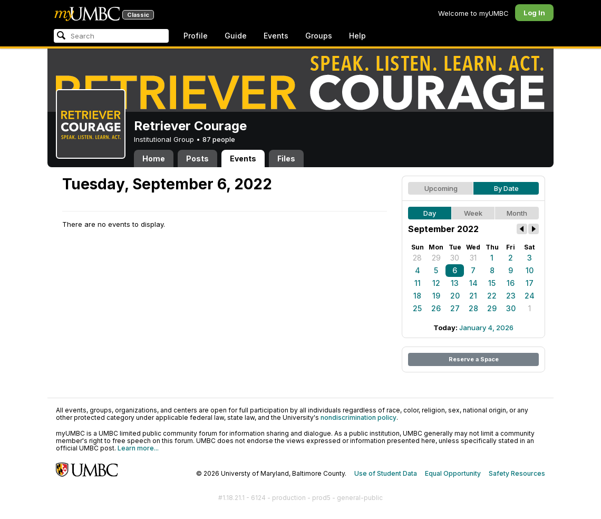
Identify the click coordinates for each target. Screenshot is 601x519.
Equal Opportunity (453, 473)
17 (530, 282)
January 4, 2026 (486, 327)
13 (455, 282)
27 (455, 308)
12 (436, 282)
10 (530, 270)
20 (455, 295)
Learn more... (138, 448)
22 (492, 295)
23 (511, 295)
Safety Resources (517, 473)
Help (357, 35)
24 (530, 295)
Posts (197, 158)
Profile (195, 35)
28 (417, 257)
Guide (236, 35)
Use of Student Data (385, 473)
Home (153, 158)
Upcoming (441, 188)
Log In (534, 12)
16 (511, 282)
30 (454, 257)
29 (436, 257)
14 (473, 282)
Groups (318, 35)
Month (517, 213)
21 (473, 295)
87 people (218, 139)
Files (286, 158)
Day (429, 213)
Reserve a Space (474, 359)
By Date (506, 188)
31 (473, 257)
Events (276, 35)
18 (417, 295)
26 (436, 308)
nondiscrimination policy (358, 417)
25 (417, 308)
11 (417, 282)
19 (436, 295)
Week (473, 213)
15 (492, 282)
